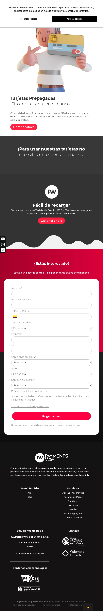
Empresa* (16, 334)
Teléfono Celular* (21, 311)
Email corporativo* (21, 299)
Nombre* (16, 288)
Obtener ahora (24, 127)
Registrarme (51, 416)
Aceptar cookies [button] (74, 19)
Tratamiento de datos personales (30, 406)
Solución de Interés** (23, 380)
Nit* (13, 345)
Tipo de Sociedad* (21, 322)
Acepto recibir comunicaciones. (30, 391)
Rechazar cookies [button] (28, 19)
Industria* (17, 368)
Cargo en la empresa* (23, 357)
